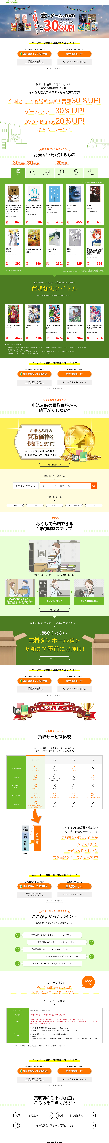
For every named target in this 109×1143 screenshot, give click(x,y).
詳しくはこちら (54, 610)
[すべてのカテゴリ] (26, 485)
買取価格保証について (54, 465)
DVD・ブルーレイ (75, 505)
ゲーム (54, 505)
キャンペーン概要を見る (54, 68)
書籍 (15, 505)
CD (94, 505)
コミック (35, 505)
